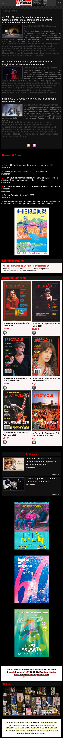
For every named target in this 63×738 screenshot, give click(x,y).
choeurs (6, 124)
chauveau (40, 43)
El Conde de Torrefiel (41, 46)
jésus (27, 88)
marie (15, 90)
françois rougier (44, 127)
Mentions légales (47, 672)
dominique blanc (44, 85)
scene (55, 53)
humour (28, 129)
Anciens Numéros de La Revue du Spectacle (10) (26, 266)
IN (35, 48)
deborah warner (27, 85)
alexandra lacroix (10, 122)
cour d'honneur (9, 46)
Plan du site (17, 677)
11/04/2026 (30, 468)
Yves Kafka (38, 55)
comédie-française (50, 83)
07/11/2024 (30, 485)
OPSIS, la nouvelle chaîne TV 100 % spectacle (25, 173)
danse (27, 46)
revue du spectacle (23, 53)
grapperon (18, 129)
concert (6, 127)
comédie (48, 124)
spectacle (6, 55)
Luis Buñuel (30, 50)
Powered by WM (44, 677)
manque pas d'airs (29, 131)
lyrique (5, 131)
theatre (28, 55)
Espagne (6, 48)
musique (44, 131)
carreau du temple (35, 122)
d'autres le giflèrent (26, 127)
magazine (41, 50)
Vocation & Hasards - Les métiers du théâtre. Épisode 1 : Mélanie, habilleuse (42, 461)
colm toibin (34, 83)
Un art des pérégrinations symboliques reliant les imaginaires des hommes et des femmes (27, 63)
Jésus (40, 48)
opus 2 (52, 131)
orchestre (6, 134)
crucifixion (13, 85)
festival (15, 48)
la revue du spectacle (41, 88)
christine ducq (25, 124)
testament (43, 92)
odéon (28, 90)
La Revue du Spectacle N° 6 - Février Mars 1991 (46, 379)
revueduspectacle (42, 53)
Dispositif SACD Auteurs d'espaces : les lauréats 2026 (28, 167)
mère (21, 90)
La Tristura (18, 50)
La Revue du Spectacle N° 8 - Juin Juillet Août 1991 (46, 434)
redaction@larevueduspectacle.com (31, 675)
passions (17, 134)
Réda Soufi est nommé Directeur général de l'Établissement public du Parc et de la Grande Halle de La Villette (29, 180)
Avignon (12, 43)
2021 (4, 43)
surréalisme (18, 55)
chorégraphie (52, 43)
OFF (11, 53)
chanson (6, 83)
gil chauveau (26, 48)
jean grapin (18, 88)
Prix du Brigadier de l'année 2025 (19, 196)
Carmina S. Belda (25, 43)
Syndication (31, 677)
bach (22, 122)
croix (20, 46)
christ (25, 83)
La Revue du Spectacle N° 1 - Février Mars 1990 (17, 379)
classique (38, 124)
